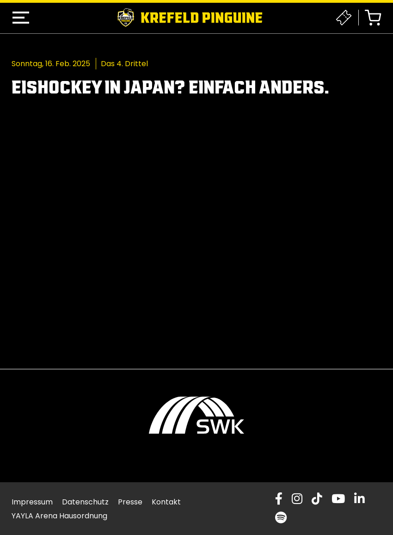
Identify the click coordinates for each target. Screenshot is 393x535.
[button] (20, 18)
